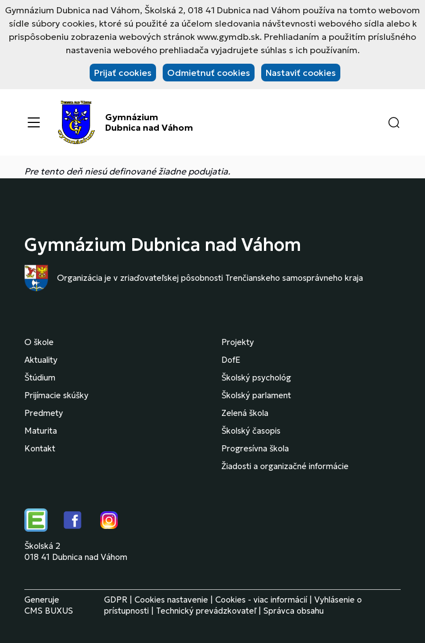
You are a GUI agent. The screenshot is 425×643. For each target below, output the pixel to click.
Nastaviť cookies (301, 72)
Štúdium (39, 377)
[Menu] (33, 122)
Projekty (237, 342)
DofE (230, 359)
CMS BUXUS (48, 610)
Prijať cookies (123, 72)
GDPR (115, 599)
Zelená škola (244, 413)
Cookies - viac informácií (261, 599)
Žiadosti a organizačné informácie (285, 466)
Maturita (40, 430)
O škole (39, 342)
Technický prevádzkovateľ (206, 610)
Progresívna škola (255, 448)
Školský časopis (251, 430)
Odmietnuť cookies (208, 72)
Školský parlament (256, 395)
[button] (394, 122)
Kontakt (39, 448)
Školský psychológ (256, 377)
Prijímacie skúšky (56, 395)
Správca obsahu (293, 610)
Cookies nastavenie (171, 599)
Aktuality (41, 359)
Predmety (43, 413)
